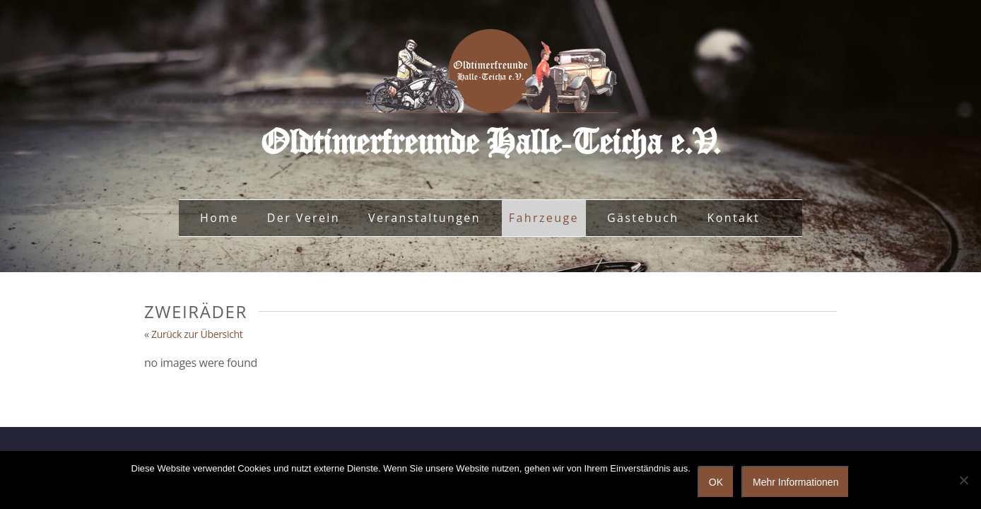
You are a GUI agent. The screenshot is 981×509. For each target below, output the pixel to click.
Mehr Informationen (795, 482)
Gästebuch (643, 218)
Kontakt (733, 218)
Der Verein (303, 218)
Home (219, 218)
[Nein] (963, 480)
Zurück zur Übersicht (197, 334)
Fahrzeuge (544, 218)
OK (716, 482)
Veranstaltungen (424, 218)
